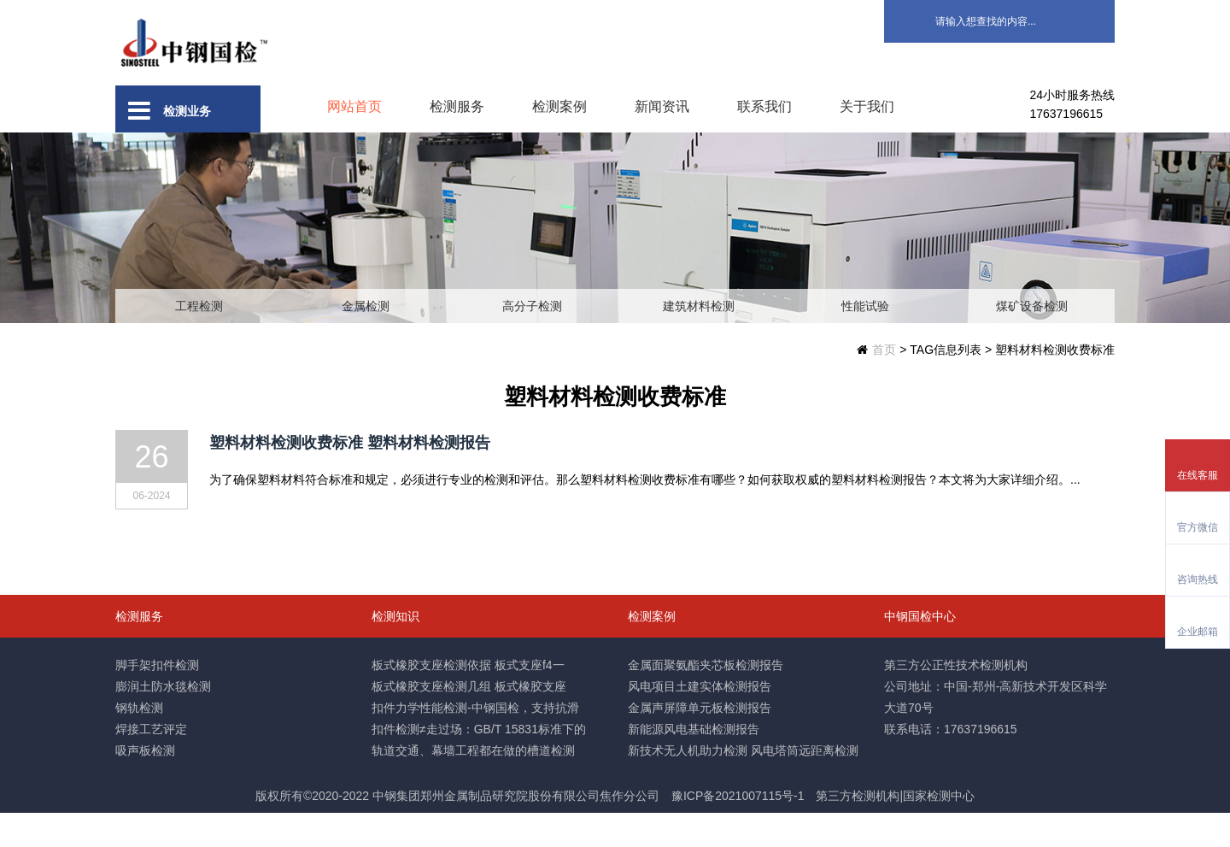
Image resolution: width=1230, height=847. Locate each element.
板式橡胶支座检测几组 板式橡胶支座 (469, 720)
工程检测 (199, 340)
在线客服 (1197, 475)
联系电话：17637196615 (950, 763)
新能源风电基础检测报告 (693, 763)
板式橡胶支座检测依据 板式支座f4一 (468, 699)
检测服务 (457, 106)
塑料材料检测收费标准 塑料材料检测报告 (349, 476)
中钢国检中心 (920, 650)
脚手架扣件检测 (157, 699)
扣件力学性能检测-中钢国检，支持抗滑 (475, 742)
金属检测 (366, 340)
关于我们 (867, 106)
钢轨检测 (139, 742)
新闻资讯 (662, 106)
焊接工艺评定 (151, 763)
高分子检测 (532, 340)
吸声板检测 (145, 784)
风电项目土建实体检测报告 (699, 720)
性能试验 (865, 340)
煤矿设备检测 (1032, 340)
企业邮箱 (1197, 632)
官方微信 (1197, 527)
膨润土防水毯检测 (163, 720)
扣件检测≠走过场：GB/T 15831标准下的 (479, 763)
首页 (884, 384)
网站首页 (354, 106)
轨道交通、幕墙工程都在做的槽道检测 (473, 784)
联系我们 (764, 106)
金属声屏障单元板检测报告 (699, 742)
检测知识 (395, 650)
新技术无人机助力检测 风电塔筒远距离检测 (743, 784)
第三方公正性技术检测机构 (956, 699)
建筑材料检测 (699, 340)
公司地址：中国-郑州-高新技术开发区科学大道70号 (995, 731)
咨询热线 (1197, 579)
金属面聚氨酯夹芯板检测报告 (705, 699)
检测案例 (559, 106)
